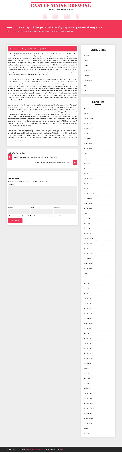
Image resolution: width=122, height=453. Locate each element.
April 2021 (87, 384)
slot (77, 15)
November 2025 (89, 134)
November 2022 (89, 314)
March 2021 (87, 389)
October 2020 (88, 413)
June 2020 (87, 434)
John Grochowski (16, 49)
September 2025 (89, 144)
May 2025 (87, 164)
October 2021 (88, 364)
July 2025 (86, 154)
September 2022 (89, 324)
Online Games (88, 81)
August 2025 (88, 149)
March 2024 (87, 234)
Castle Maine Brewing (61, 5)
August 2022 (88, 329)
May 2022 (87, 334)
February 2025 (88, 179)
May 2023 (87, 284)
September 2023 (89, 264)
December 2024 (88, 189)
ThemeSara (62, 450)
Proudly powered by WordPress (35, 450)
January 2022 (88, 349)
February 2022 (88, 344)
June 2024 (87, 219)
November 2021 (89, 359)
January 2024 (88, 244)
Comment (11, 185)
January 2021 (88, 399)
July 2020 (86, 429)
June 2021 (87, 374)
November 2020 (89, 409)
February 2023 (88, 299)
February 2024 (88, 239)
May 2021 (87, 379)
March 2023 (87, 294)
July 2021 (86, 369)
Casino (86, 61)
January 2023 (88, 304)
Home (45, 15)
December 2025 (88, 129)
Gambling (67, 15)
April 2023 (87, 289)
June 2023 (87, 279)
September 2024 (89, 204)
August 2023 (88, 269)
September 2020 (89, 419)
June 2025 (87, 159)
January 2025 (88, 184)
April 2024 (87, 229)
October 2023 (88, 259)
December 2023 (88, 249)
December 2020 (88, 404)
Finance (86, 66)
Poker (85, 86)
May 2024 (87, 224)
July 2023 (86, 274)
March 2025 (87, 174)
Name (10, 208)
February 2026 (88, 119)
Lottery (86, 76)
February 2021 (88, 394)
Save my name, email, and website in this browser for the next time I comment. (35, 216)
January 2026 (88, 124)
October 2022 (88, 319)
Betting (55, 15)
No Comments (47, 49)
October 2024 (88, 199)
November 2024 (89, 194)
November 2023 (89, 254)
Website (57, 208)
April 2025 (87, 169)
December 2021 (88, 354)
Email (33, 208)
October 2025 (88, 139)
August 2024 (88, 209)
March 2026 (87, 114)
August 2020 (88, 424)
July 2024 (86, 214)
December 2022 (88, 309)
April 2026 (87, 109)
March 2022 (87, 339)
